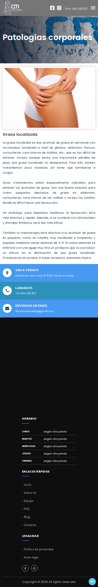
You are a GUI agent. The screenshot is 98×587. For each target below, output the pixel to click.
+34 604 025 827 (25, 293)
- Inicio (26, 485)
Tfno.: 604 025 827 (76, 9)
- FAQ (26, 509)
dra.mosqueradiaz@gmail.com (34, 311)
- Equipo (28, 501)
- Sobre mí (29, 493)
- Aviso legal (30, 557)
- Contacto (29, 525)
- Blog (26, 517)
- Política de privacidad (37, 549)
